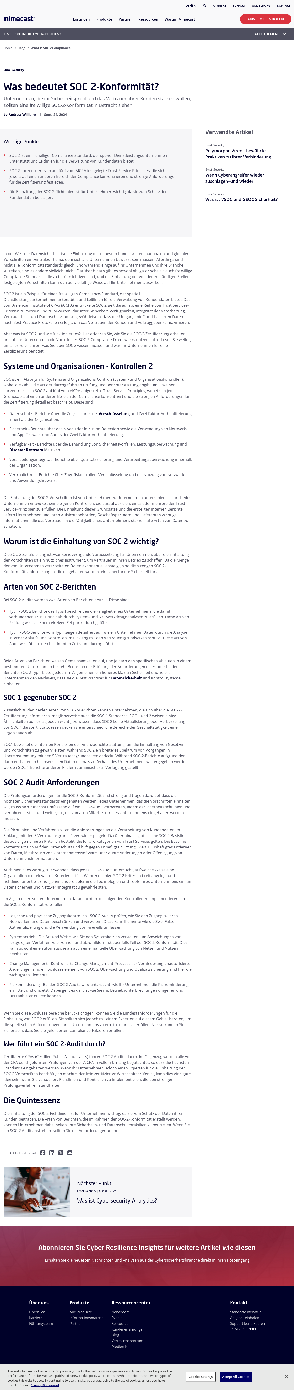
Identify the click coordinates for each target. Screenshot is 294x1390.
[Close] (286, 1376)
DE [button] (191, 6)
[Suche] (204, 6)
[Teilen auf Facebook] (42, 1153)
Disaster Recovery (26, 450)
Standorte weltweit (245, 1312)
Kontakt (283, 6)
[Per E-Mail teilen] (69, 1153)
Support (239, 6)
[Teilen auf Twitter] (60, 1153)
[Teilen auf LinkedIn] (51, 1153)
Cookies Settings (201, 1376)
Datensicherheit (126, 678)
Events (117, 1317)
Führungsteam (41, 1323)
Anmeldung (261, 6)
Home (8, 48)
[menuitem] (81, 22)
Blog (22, 48)
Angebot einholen (266, 19)
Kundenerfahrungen (128, 1329)
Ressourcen (121, 1323)
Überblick (37, 1312)
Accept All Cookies (235, 1376)
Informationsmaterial (87, 1317)
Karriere (219, 6)
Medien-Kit (120, 1346)
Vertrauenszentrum (127, 1340)
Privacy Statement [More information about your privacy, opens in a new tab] (45, 1385)
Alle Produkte (81, 1312)
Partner (76, 1323)
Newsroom (121, 1312)
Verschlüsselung (114, 413)
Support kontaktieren (247, 1323)
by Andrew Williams (20, 114)
